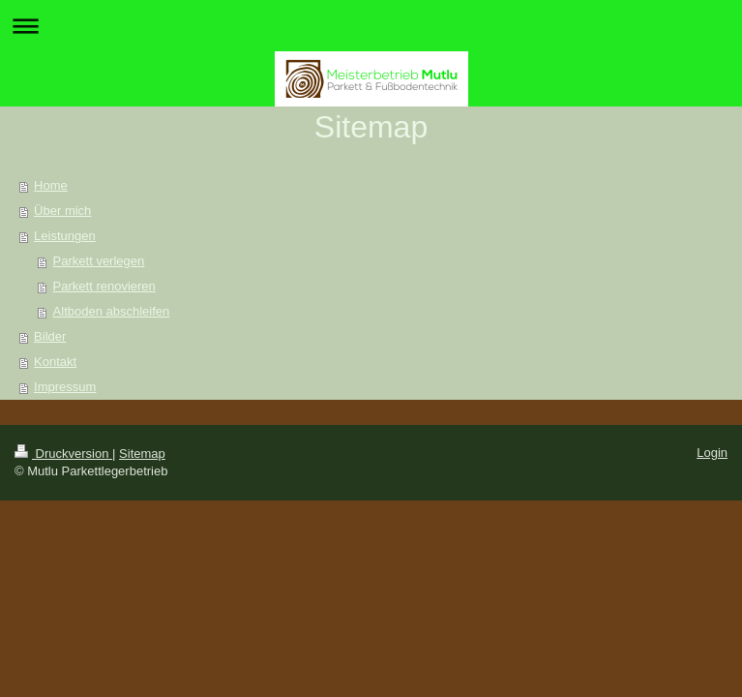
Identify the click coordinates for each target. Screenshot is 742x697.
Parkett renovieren (104, 286)
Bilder (50, 336)
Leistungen (65, 235)
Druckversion (63, 453)
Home (51, 185)
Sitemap (142, 453)
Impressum (65, 386)
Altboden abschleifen (111, 311)
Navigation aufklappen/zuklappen (371, 25)
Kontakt (55, 361)
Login (712, 452)
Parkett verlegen (99, 261)
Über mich (62, 210)
